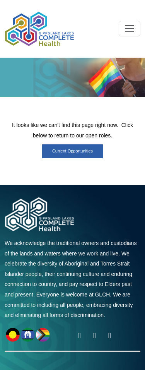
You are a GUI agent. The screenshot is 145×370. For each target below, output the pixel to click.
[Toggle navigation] (129, 28)
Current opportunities (72, 151)
